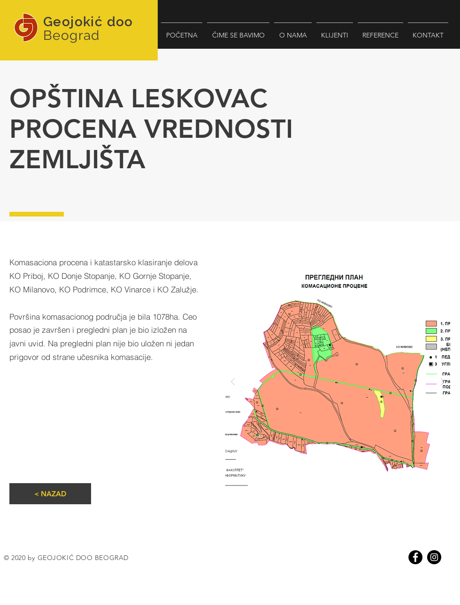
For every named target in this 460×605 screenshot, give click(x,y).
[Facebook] (415, 557)
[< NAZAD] (50, 493)
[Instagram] (434, 557)
